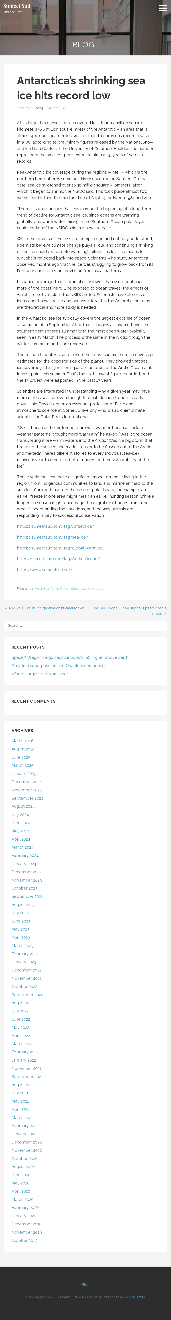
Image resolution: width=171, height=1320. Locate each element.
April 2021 (21, 1109)
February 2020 (25, 1207)
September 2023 (27, 896)
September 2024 (27, 798)
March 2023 (22, 945)
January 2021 (24, 1133)
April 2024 (21, 839)
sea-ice (101, 588)
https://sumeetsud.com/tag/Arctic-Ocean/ (58, 558)
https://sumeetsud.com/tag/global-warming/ (61, 548)
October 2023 (24, 888)
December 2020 (27, 1142)
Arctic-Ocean (60, 588)
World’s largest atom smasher (40, 673)
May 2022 (20, 1027)
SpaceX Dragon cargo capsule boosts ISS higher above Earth (70, 657)
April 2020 (21, 1191)
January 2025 (24, 773)
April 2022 (21, 1035)
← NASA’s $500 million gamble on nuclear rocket (44, 608)
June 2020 (21, 1174)
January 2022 (24, 1060)
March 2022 (22, 1043)
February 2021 (25, 1125)
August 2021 (23, 1084)
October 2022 (24, 986)
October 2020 (25, 1158)
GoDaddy (137, 1297)
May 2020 (21, 1183)
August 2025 (23, 749)
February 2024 (25, 855)
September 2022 (27, 994)
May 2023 (20, 929)
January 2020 (24, 1215)
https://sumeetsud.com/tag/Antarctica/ (55, 526)
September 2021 (27, 1076)
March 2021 (22, 1117)
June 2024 (21, 822)
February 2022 (25, 1052)
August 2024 (23, 806)
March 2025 (22, 765)
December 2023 (27, 872)
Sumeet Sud (16, 5)
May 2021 (20, 1101)
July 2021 (20, 1093)
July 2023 (20, 912)
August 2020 (23, 1166)
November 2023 (27, 880)
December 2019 (27, 1224)
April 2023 (21, 937)
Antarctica (42, 588)
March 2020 (23, 1199)
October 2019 (24, 1240)
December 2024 (27, 781)
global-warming (82, 588)
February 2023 (25, 953)
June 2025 (21, 757)
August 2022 (23, 1002)
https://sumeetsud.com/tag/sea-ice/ (52, 537)
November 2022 (27, 978)
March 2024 (23, 847)
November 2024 (27, 790)
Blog (86, 1285)
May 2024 (21, 831)
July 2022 (20, 1011)
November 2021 (26, 1068)
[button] (164, 8)
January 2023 (24, 961)
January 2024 (24, 863)
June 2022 (21, 1019)
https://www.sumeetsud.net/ (45, 569)
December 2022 (26, 970)
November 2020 (27, 1150)
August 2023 (23, 904)
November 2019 (27, 1232)
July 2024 (20, 814)
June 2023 (21, 921)
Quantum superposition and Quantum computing (58, 665)
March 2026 (23, 740)
